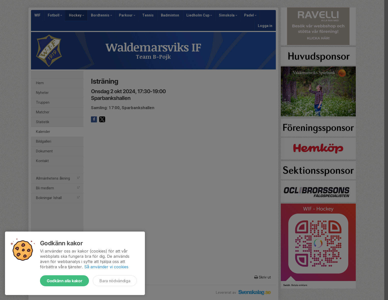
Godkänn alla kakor (64, 280)
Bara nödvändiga (114, 280)
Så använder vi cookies (106, 266)
